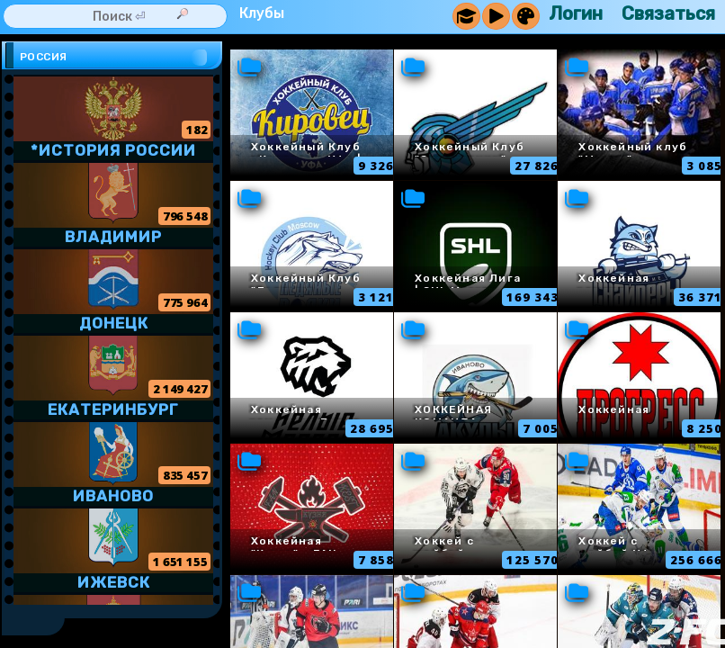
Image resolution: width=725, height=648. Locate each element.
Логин (576, 13)
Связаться (668, 13)
